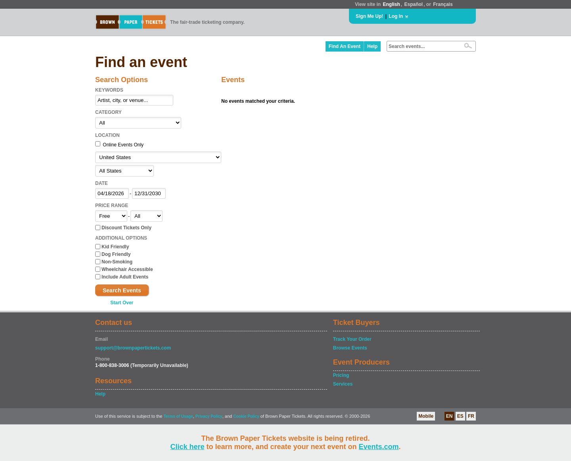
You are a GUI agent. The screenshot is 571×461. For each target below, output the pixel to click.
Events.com (379, 447)
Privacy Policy (208, 416)
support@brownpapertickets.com (133, 348)
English (391, 4)
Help (372, 46)
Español (413, 4)
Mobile (425, 416)
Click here (187, 447)
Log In (396, 16)
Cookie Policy (246, 416)
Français (442, 4)
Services (343, 384)
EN (449, 416)
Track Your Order (352, 339)
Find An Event (344, 46)
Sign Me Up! (369, 16)
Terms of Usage (178, 416)
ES (460, 416)
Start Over (121, 302)
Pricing (341, 375)
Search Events (122, 290)
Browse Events (350, 348)
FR (471, 416)
